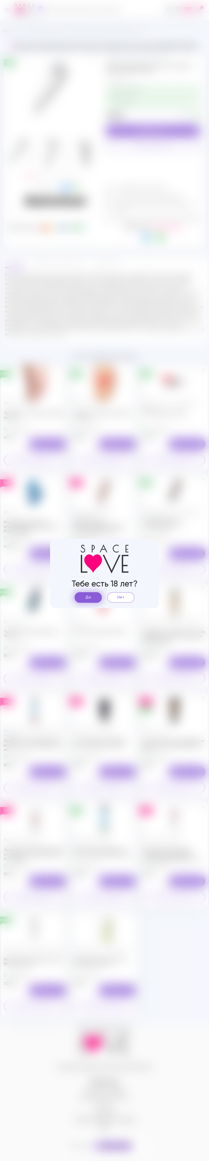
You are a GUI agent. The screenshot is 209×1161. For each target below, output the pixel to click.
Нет (120, 597)
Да (88, 597)
